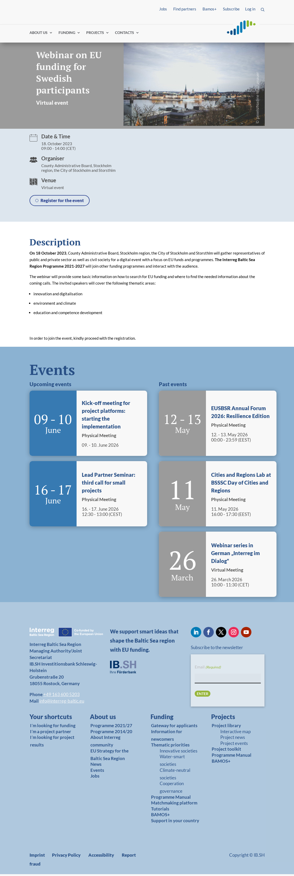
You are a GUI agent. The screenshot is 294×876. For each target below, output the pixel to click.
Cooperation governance (172, 789)
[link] (51, 719)
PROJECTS (95, 35)
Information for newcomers (166, 737)
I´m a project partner (50, 733)
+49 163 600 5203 (61, 696)
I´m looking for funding (53, 727)
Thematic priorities (170, 747)
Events (97, 772)
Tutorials (160, 810)
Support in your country (175, 822)
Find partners (184, 9)
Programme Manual (171, 799)
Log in (250, 9)
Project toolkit (226, 751)
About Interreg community (105, 743)
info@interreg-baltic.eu (61, 702)
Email (208, 669)
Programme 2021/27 (111, 727)
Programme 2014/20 (111, 733)
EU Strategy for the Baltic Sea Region (109, 756)
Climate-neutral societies (175, 775)
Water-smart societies (172, 762)
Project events (234, 745)
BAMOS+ (160, 816)
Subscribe (231, 9)
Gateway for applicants (174, 727)
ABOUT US (39, 35)
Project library (226, 727)
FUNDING (67, 35)
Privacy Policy (66, 857)
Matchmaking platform (174, 805)
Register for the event (62, 202)
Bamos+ (210, 9)
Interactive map (235, 733)
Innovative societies (178, 752)
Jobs (163, 9)
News (95, 766)
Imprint (37, 857)
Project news (232, 739)
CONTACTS (124, 35)
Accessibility (101, 857)
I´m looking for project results (52, 743)
